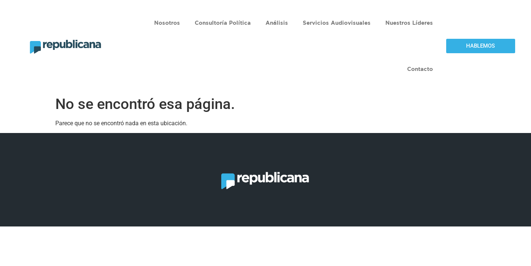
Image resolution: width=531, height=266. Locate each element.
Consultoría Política (223, 23)
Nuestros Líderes (409, 23)
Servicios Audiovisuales (337, 23)
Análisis (277, 23)
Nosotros (167, 23)
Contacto (420, 69)
